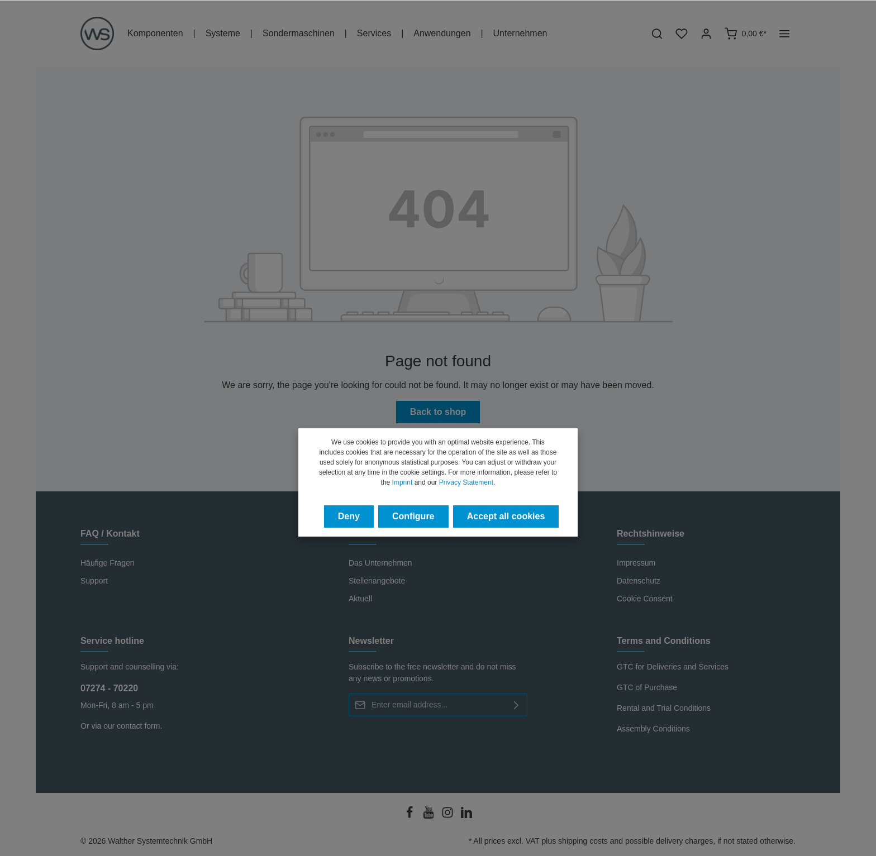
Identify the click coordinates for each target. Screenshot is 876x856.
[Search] (657, 33)
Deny (349, 516)
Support (94, 580)
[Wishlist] (681, 33)
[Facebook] (410, 815)
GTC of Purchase (647, 687)
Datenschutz (638, 580)
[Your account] (706, 33)
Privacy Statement (466, 482)
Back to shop (438, 412)
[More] (784, 33)
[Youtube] (429, 815)
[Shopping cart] (745, 33)
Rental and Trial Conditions (664, 708)
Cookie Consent (645, 598)
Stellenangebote (377, 580)
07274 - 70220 (109, 688)
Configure (413, 516)
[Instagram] (448, 815)
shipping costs (583, 840)
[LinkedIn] (466, 815)
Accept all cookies (506, 516)
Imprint (402, 482)
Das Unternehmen (380, 562)
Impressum (636, 562)
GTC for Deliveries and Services (673, 666)
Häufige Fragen (107, 562)
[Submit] (516, 705)
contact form (138, 725)
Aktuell (360, 598)
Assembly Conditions (653, 728)
